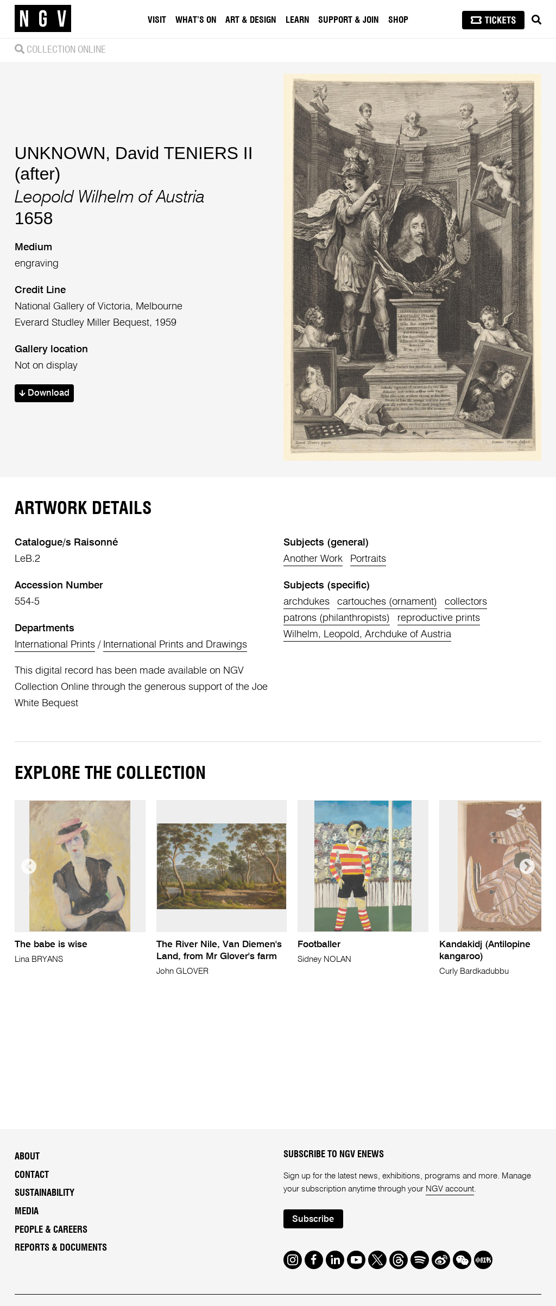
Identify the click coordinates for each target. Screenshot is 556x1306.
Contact (32, 1175)
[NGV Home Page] (43, 19)
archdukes (306, 602)
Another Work (313, 559)
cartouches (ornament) (387, 602)
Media (27, 1211)
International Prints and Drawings (175, 645)
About (27, 1156)
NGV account (450, 1189)
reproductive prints (438, 618)
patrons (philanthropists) (336, 618)
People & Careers (51, 1230)
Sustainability (44, 1193)
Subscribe (313, 1219)
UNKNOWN (60, 153)
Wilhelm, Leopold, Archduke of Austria (367, 634)
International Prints (55, 645)
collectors (466, 602)
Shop (398, 20)
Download (44, 393)
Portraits (368, 559)
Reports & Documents (61, 1248)
